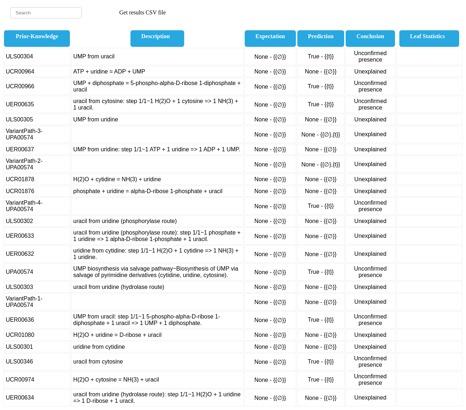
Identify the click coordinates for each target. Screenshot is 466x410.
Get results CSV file (142, 12)
